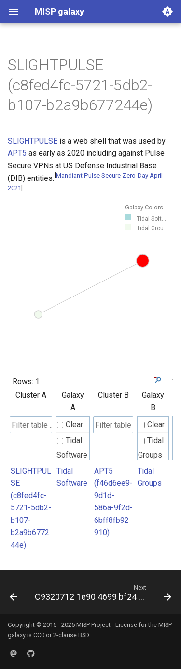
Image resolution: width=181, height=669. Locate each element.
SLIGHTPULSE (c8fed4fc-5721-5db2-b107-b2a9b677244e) (31, 508)
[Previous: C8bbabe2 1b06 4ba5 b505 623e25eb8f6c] (13, 595)
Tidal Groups (151, 448)
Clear (70, 424)
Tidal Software (71, 448)
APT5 (17, 153)
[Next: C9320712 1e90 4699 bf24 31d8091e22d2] (102, 595)
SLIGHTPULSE (32, 141)
